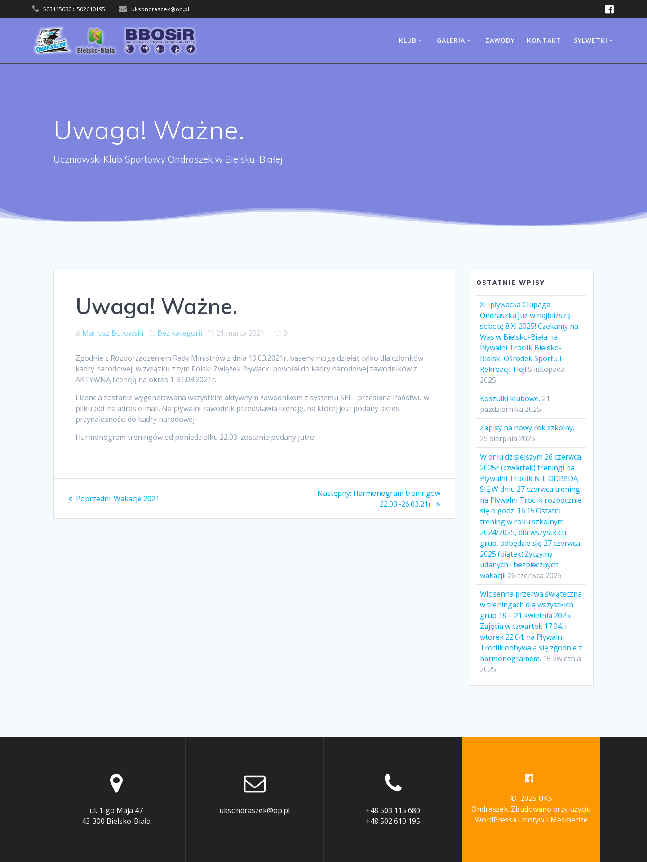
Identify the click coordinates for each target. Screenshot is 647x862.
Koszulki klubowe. (510, 398)
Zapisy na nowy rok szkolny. (527, 428)
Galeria (451, 40)
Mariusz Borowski (112, 333)
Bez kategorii (179, 333)
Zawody (500, 40)
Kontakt (544, 40)
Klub (408, 40)
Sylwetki (590, 40)
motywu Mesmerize (555, 820)
